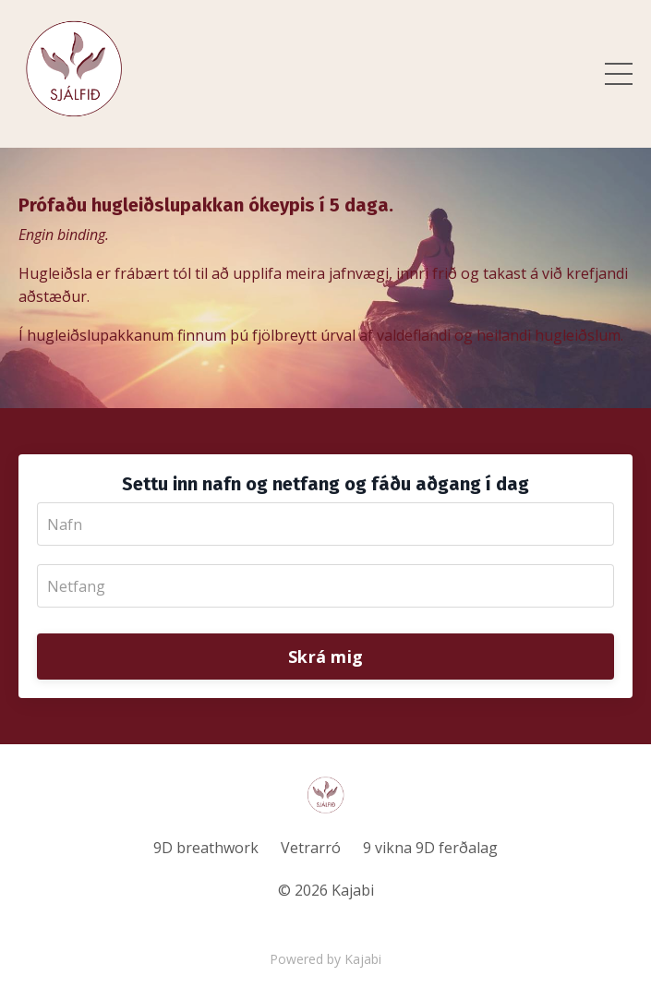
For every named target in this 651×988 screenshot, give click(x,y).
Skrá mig (325, 656)
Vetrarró (311, 847)
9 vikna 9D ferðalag (430, 847)
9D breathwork (206, 847)
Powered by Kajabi (325, 959)
